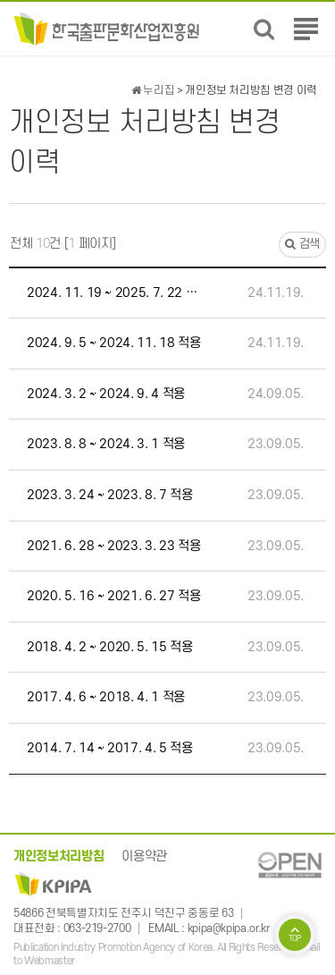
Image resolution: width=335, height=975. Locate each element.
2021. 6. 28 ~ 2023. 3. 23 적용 (113, 546)
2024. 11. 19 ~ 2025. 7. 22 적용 (117, 293)
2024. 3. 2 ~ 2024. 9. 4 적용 (106, 394)
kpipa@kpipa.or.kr (229, 928)
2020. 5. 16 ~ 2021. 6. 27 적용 (113, 596)
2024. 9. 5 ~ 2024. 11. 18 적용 (113, 343)
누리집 (152, 90)
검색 (302, 243)
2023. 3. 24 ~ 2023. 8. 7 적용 (110, 495)
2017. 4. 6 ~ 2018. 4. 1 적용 (106, 697)
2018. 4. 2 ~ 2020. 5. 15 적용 (110, 647)
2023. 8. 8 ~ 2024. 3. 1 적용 (106, 444)
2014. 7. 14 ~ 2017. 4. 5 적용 (110, 748)
